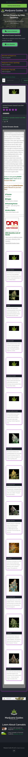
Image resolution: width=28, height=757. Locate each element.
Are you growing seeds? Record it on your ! (13, 187)
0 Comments (6, 113)
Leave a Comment (12, 31)
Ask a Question (11, 44)
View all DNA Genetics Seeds (12, 243)
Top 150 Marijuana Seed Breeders (14, 21)
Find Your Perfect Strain (14, 5)
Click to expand (6, 57)
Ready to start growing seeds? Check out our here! (12, 178)
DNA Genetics (14, 23)
